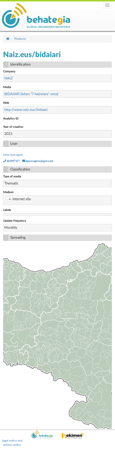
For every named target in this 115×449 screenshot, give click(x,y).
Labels (7, 210)
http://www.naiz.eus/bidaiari (26, 109)
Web (6, 103)
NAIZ (8, 78)
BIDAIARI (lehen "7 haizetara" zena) (31, 94)
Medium (8, 192)
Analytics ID (11, 118)
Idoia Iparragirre (13, 154)
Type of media (12, 176)
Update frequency (14, 220)
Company (9, 71)
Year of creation (13, 127)
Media (7, 87)
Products (20, 38)
